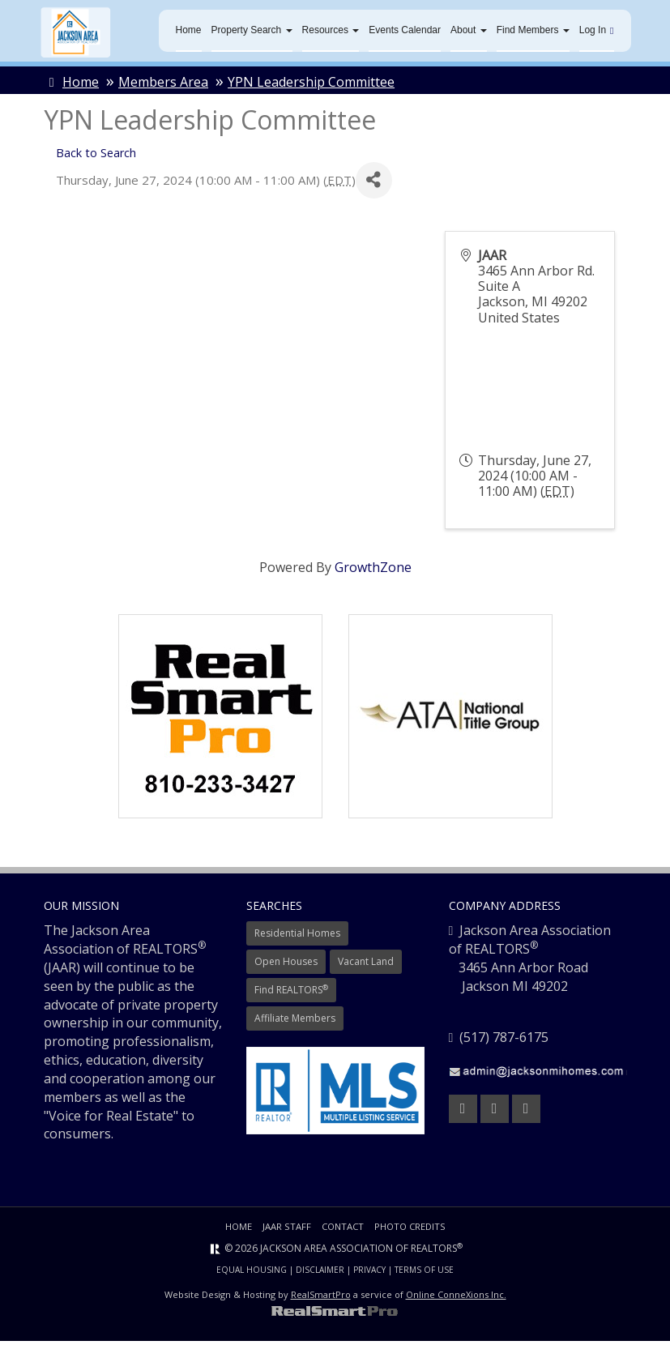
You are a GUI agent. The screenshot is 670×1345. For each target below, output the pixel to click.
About (468, 32)
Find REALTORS (291, 993)
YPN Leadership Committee (311, 87)
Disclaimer (320, 1274)
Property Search (251, 32)
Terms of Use (424, 1274)
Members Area (163, 87)
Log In (596, 32)
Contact (342, 1231)
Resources (331, 32)
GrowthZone (373, 572)
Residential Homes (297, 938)
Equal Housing (251, 1274)
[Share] (374, 185)
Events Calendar (405, 32)
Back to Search (96, 157)
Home (189, 32)
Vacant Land (366, 966)
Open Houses (286, 966)
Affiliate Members (294, 1023)
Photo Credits (413, 1231)
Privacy (369, 1274)
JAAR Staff (283, 1231)
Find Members (533, 32)
